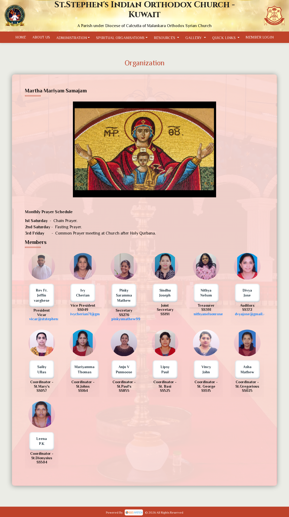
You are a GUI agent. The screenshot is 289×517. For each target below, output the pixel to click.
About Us (36, 37)
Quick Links (228, 37)
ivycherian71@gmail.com (91, 314)
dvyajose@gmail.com (253, 314)
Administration (69, 37)
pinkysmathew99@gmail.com (136, 319)
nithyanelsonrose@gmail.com (219, 314)
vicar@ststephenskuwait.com (54, 319)
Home (15, 37)
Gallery (197, 37)
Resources (167, 37)
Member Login (265, 37)
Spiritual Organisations (120, 37)
